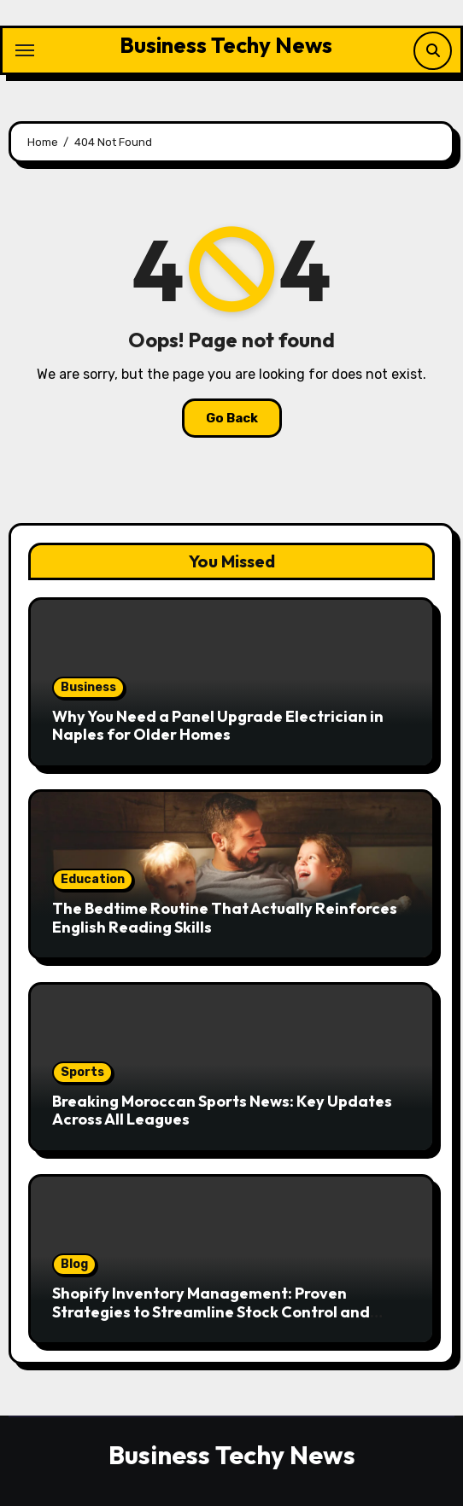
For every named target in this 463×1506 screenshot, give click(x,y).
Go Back (232, 418)
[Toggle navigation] (24, 50)
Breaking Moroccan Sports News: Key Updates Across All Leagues (222, 1110)
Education (93, 879)
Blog (74, 1264)
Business (88, 687)
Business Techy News (226, 45)
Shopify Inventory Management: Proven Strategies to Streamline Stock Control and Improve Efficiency (211, 1311)
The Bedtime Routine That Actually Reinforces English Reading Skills (224, 917)
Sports (82, 1072)
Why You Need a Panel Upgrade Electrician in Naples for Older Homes (218, 725)
